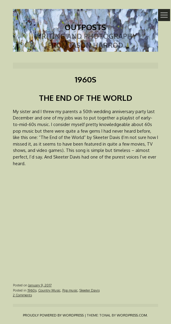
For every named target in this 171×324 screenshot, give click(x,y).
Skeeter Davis (89, 290)
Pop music (70, 290)
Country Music (49, 290)
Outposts (85, 27)
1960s (31, 290)
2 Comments (22, 295)
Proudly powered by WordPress (53, 315)
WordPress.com (132, 315)
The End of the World (85, 98)
